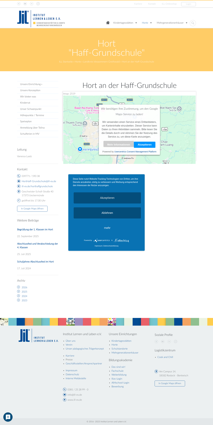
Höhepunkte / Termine (32, 115)
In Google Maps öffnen (32, 209)
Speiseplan (26, 121)
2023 (24, 300)
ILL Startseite (66, 61)
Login (188, 4)
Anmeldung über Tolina (32, 128)
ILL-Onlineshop (169, 4)
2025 (24, 292)
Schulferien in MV (29, 134)
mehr (107, 227)
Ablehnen (107, 212)
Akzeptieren (145, 144)
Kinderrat (25, 103)
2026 (24, 287)
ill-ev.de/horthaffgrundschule (37, 186)
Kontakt (152, 4)
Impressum (98, 246)
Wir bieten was (28, 96)
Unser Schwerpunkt (30, 109)
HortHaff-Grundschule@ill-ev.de (39, 181)
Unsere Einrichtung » (31, 84)
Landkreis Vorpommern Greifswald (101, 61)
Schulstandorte (120, 349)
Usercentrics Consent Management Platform (135, 151)
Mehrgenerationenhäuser (170, 23)
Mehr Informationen (118, 144)
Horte (145, 23)
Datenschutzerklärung (110, 246)
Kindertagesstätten (123, 23)
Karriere (138, 4)
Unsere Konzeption (30, 90)
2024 (24, 296)
